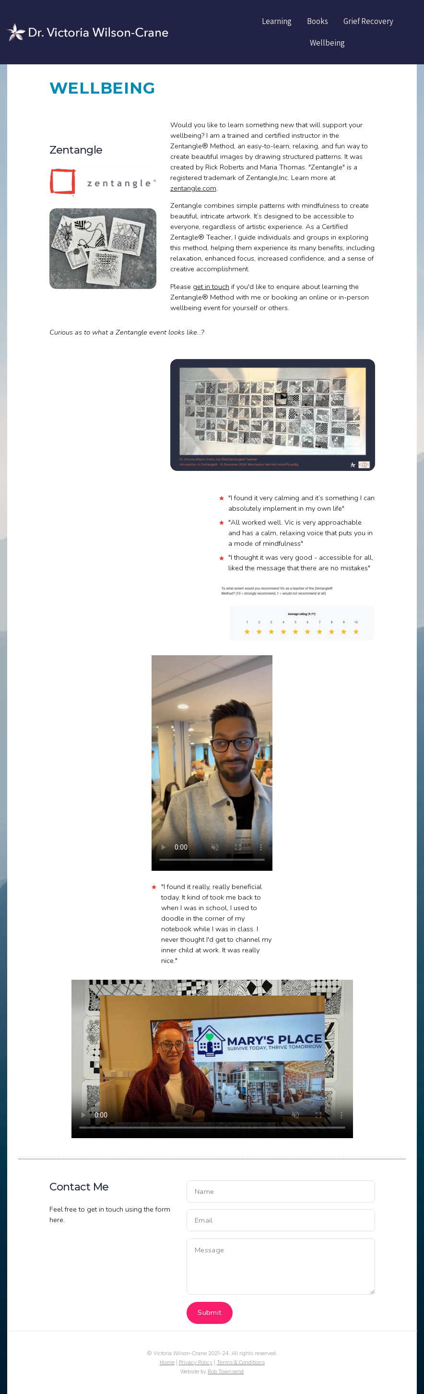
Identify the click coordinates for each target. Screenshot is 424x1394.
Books (317, 21)
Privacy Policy (195, 1362)
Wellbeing (327, 42)
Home (167, 1362)
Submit (210, 1312)
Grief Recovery (368, 21)
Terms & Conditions (241, 1362)
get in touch (211, 286)
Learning (277, 21)
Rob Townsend (226, 1371)
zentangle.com (193, 188)
